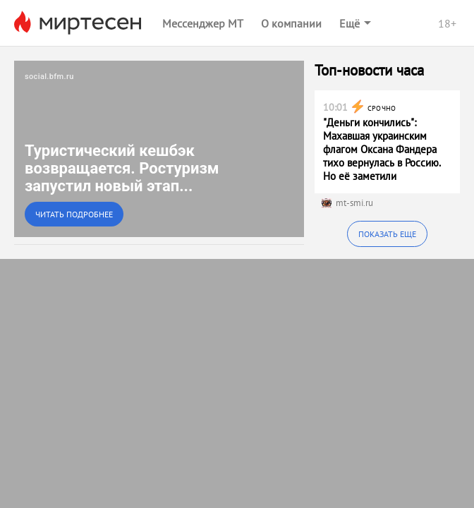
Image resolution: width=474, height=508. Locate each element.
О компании (291, 23)
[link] (159, 149)
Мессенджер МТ (202, 23)
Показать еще (387, 234)
